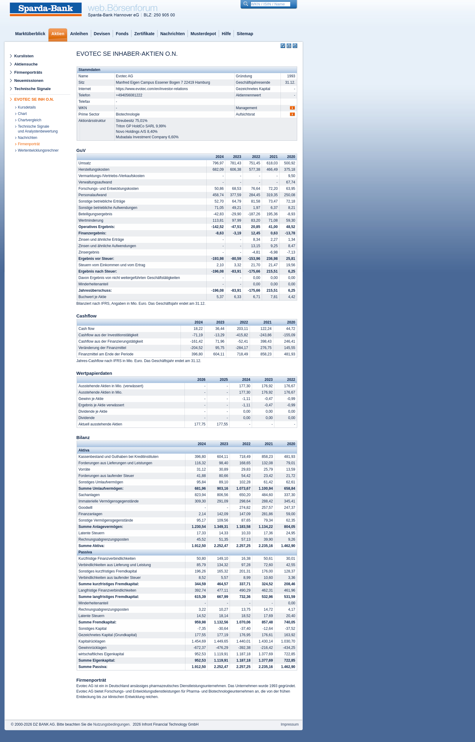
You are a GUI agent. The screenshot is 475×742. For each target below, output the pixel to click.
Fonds (122, 33)
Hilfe (226, 33)
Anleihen (79, 33)
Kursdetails (27, 107)
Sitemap (245, 33)
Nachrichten (172, 33)
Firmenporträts (28, 72)
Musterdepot (203, 33)
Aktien (58, 33)
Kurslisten (24, 56)
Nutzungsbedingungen (111, 724)
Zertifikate (144, 33)
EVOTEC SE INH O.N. (34, 99)
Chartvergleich (29, 120)
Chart (22, 114)
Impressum (290, 724)
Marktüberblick (30, 33)
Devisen (102, 33)
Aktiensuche (26, 64)
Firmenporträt (29, 144)
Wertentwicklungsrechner (38, 150)
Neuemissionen (28, 80)
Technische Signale (32, 88)
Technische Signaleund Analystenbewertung (38, 128)
